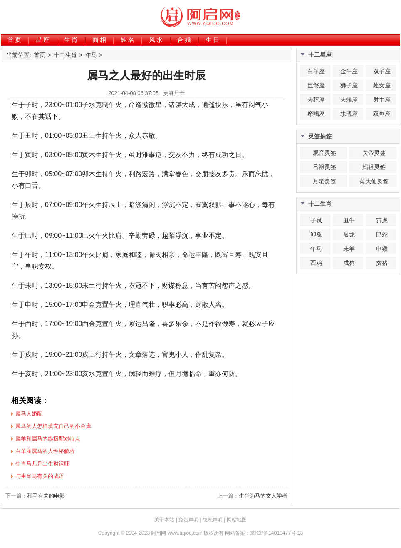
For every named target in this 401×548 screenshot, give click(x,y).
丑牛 (349, 220)
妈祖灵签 (374, 167)
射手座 (382, 99)
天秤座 (316, 99)
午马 (91, 55)
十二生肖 (65, 55)
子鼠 (316, 220)
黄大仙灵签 (374, 181)
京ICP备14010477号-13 (276, 533)
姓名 (128, 39)
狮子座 (349, 85)
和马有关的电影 (46, 496)
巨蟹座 (316, 85)
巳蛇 (382, 234)
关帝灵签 (374, 152)
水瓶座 (349, 113)
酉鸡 (316, 262)
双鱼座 (382, 113)
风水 (156, 39)
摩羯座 (316, 113)
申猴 (382, 248)
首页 (14, 39)
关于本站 (164, 520)
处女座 (382, 85)
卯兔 (316, 234)
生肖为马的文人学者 (263, 496)
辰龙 (349, 234)
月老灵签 (324, 181)
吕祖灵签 (324, 167)
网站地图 (237, 520)
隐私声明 (213, 520)
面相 (99, 39)
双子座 (382, 71)
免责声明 (188, 520)
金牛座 (349, 71)
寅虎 (382, 220)
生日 (212, 39)
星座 (43, 39)
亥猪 (382, 262)
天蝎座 (349, 99)
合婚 (184, 39)
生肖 (71, 39)
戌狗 (349, 262)
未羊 (349, 248)
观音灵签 (324, 152)
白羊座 (316, 71)
